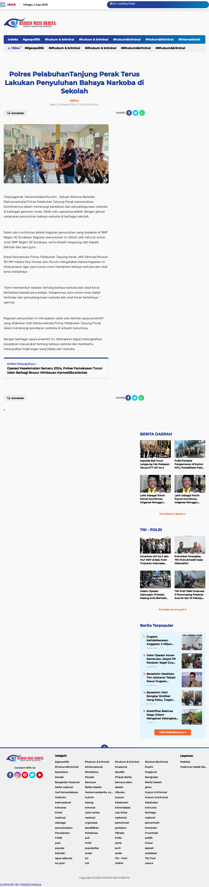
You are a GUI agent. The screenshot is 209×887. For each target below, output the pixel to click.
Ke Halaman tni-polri (173, 609)
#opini (149, 766)
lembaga (150, 812)
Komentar (15, 398)
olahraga (60, 822)
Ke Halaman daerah (172, 513)
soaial (88, 853)
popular (59, 848)
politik (149, 837)
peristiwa (120, 827)
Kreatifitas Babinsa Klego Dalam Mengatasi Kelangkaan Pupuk (162, 714)
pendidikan (92, 827)
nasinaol (90, 817)
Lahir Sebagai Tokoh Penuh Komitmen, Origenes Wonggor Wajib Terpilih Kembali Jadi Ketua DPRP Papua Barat (155, 499)
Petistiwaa (91, 832)
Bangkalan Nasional (67, 782)
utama (149, 863)
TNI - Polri (121, 858)
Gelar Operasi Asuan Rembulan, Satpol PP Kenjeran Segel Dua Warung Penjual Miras (162, 659)
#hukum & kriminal (59, 39)
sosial (118, 853)
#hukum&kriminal (127, 39)
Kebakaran (121, 802)
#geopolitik (31, 39)
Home (11, 5)
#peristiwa (61, 772)
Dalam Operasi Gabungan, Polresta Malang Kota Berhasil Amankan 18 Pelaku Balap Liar (153, 595)
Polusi (148, 842)
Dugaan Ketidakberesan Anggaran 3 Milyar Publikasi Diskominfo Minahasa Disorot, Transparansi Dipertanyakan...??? (161, 640)
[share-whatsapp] (142, 113)
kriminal (90, 807)
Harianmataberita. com (99, 792)
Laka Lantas (92, 812)
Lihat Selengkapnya (172, 732)
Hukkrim (60, 797)
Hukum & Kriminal (156, 797)
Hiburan (120, 792)
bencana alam (123, 782)
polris (118, 842)
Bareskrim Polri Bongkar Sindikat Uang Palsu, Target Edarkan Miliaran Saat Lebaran (162, 696)
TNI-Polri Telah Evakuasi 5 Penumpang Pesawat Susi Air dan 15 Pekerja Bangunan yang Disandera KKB (189, 595)
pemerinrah (122, 822)
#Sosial (89, 777)
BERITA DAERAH (156, 434)
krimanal (60, 807)
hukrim (89, 797)
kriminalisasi (122, 807)
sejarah (149, 848)
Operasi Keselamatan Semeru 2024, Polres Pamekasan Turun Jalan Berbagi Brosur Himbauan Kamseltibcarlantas (54, 370)
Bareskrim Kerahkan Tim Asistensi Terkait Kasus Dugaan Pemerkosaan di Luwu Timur (162, 677)
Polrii (88, 842)
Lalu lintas (121, 812)
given (148, 787)
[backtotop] (104, 748)
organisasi (91, 822)
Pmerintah (151, 832)
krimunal (150, 807)
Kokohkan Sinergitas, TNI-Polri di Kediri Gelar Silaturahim (189, 560)
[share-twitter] (135, 113)
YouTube (42, 777)
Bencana (90, 782)
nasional (150, 817)
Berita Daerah (153, 782)
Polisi (118, 837)
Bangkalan (151, 777)
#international (93, 766)
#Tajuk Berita (123, 777)
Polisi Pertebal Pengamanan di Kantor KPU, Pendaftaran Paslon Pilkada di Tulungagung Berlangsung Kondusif (190, 464)
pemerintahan (63, 827)
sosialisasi (151, 853)
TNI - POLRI (151, 530)
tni (86, 858)
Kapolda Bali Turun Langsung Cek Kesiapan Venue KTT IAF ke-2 (155, 464)
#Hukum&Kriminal (159, 39)
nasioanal (121, 817)
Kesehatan (151, 802)
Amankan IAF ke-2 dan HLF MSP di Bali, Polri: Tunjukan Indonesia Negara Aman (154, 560)
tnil (87, 863)
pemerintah (152, 822)
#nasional (121, 766)
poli (87, 837)
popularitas (92, 848)
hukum (119, 797)
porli (117, 848)
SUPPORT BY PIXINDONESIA (20, 885)
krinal (58, 812)
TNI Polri (150, 858)
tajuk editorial (63, 858)
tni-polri (60, 863)
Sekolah (60, 853)
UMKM (119, 863)
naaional (60, 817)
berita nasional (64, 787)
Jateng (89, 802)
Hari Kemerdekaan (66, 792)
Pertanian (151, 827)
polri (57, 842)
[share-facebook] (129, 113)
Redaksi (185, 761)
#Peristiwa (91, 772)
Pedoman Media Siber (193, 766)
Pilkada (119, 832)
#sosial (59, 777)
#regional (151, 772)
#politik (120, 772)
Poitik (58, 837)
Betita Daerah (93, 787)
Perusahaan (62, 832)
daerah (119, 787)
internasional (63, 802)
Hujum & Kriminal (156, 792)
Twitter (34, 777)
